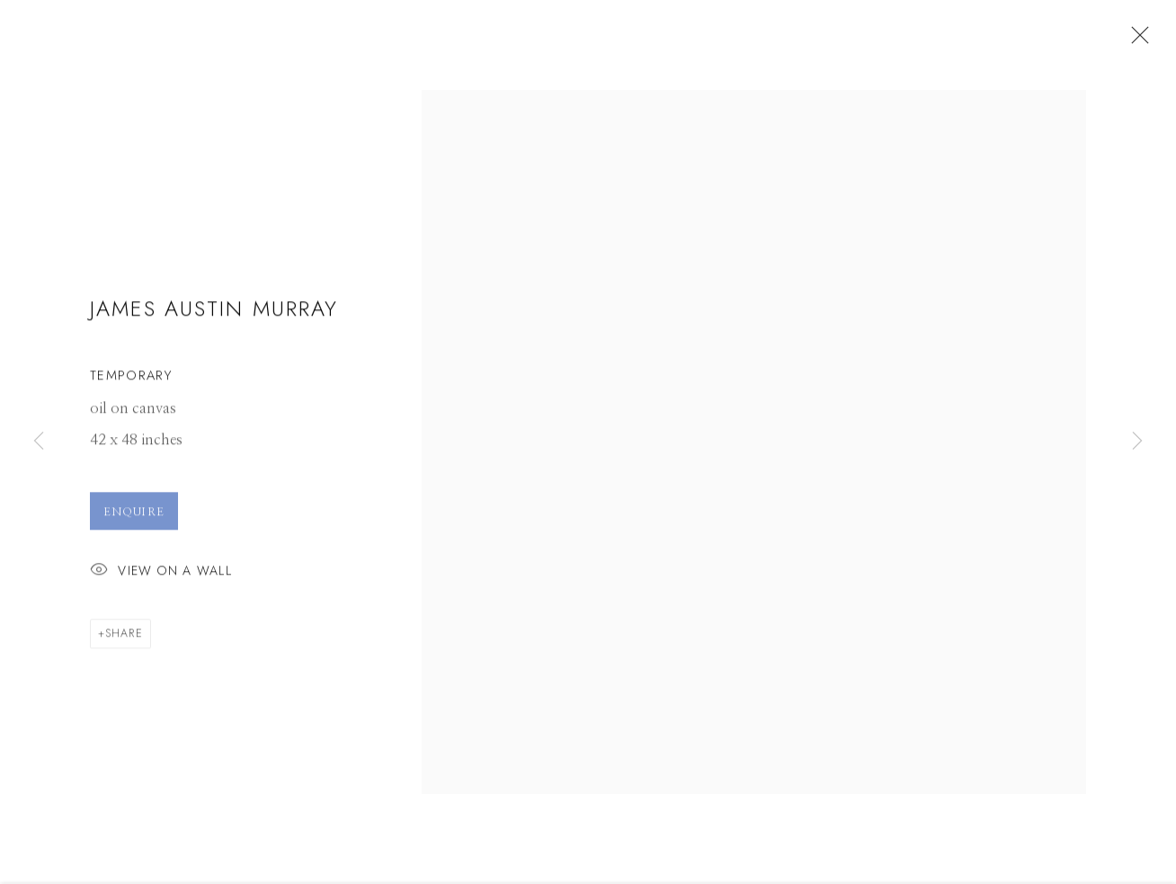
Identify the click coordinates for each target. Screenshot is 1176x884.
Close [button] (1135, 40)
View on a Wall (161, 576)
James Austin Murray (214, 313)
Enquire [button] (134, 516)
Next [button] (1137, 441)
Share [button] (124, 638)
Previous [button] (38, 441)
